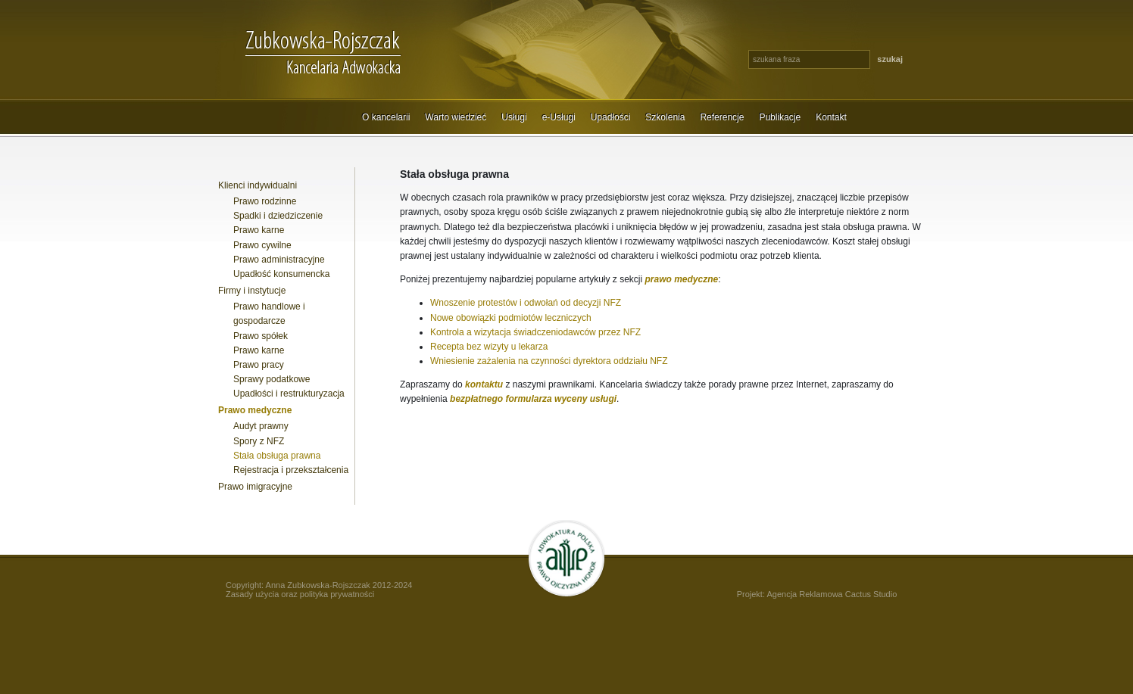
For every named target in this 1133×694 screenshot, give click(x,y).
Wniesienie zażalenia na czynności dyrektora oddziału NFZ (548, 361)
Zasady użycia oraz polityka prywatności (300, 594)
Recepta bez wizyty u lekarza (489, 346)
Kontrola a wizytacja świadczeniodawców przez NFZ (535, 332)
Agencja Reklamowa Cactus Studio (831, 594)
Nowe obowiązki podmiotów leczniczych (510, 318)
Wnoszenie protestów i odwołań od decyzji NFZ (525, 302)
